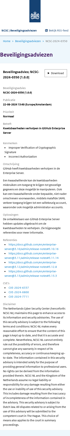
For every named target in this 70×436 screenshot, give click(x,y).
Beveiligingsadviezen (28, 41)
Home (6, 41)
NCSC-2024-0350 (56, 41)
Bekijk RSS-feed (57, 30)
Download (57, 73)
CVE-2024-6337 (19, 287)
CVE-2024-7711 (19, 296)
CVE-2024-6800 (19, 292)
